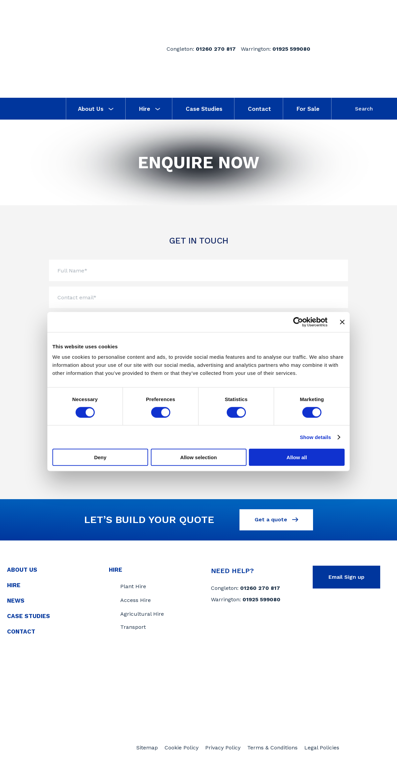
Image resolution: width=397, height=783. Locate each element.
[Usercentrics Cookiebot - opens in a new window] (298, 322)
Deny (100, 457)
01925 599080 (291, 49)
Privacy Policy (222, 758)
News (16, 604)
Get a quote (276, 522)
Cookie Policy (181, 758)
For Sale (308, 108)
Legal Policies (321, 758)
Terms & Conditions (272, 758)
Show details (315, 437)
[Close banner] (342, 321)
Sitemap (147, 758)
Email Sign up (346, 580)
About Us (96, 108)
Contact (259, 108)
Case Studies (204, 108)
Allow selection (198, 457)
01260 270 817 (216, 49)
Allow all (296, 457)
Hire (149, 108)
